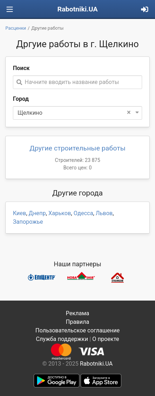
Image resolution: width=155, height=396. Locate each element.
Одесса (83, 213)
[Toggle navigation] (9, 9)
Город (21, 98)
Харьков (59, 213)
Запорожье (28, 221)
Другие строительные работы (77, 148)
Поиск (21, 68)
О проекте (105, 339)
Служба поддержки (62, 339)
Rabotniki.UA (77, 9)
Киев (19, 213)
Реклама (77, 313)
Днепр (37, 213)
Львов (104, 213)
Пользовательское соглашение (77, 330)
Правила (77, 321)
